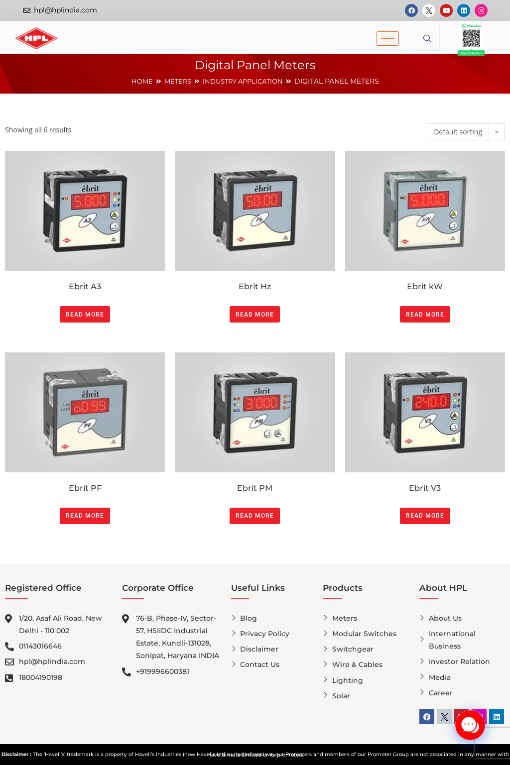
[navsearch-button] (427, 38)
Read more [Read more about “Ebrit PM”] (255, 515)
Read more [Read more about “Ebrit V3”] (425, 515)
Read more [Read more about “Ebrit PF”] (85, 515)
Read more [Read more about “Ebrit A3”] (85, 314)
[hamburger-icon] (388, 38)
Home (138, 81)
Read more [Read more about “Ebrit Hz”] (255, 314)
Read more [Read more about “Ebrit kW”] (425, 314)
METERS (174, 81)
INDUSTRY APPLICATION (244, 81)
